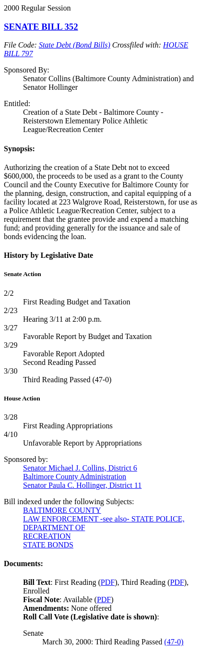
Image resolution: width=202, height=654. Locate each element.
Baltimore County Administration (74, 476)
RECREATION (47, 536)
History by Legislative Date (48, 255)
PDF (108, 582)
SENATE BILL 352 (41, 27)
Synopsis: (19, 149)
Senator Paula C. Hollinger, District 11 (82, 485)
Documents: (23, 563)
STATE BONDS (48, 545)
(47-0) (173, 642)
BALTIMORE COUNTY (62, 510)
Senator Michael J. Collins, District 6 (80, 468)
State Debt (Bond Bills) (74, 45)
